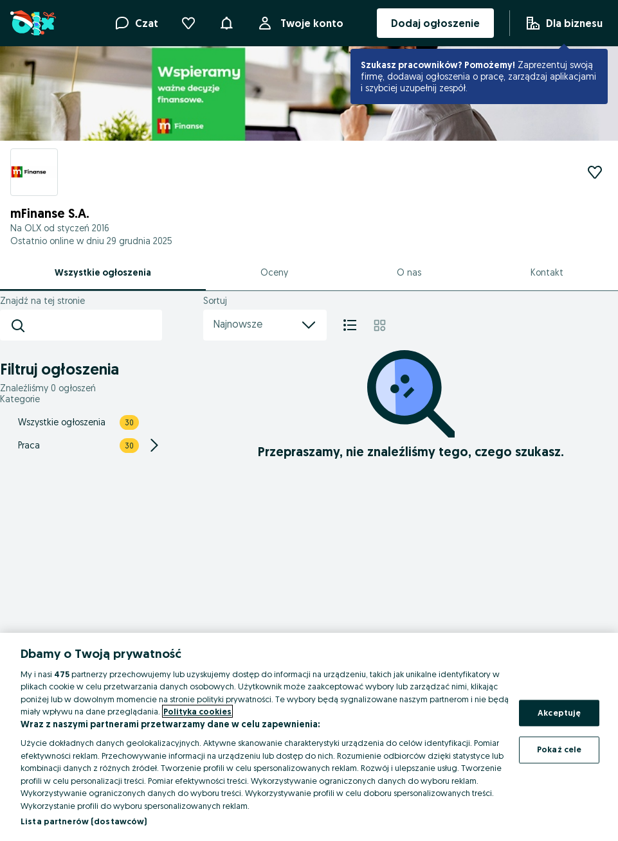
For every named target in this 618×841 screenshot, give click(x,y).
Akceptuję (559, 712)
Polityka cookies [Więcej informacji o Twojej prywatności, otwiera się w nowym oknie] (197, 711)
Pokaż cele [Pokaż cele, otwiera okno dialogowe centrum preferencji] (559, 750)
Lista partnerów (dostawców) (84, 821)
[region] (309, 737)
